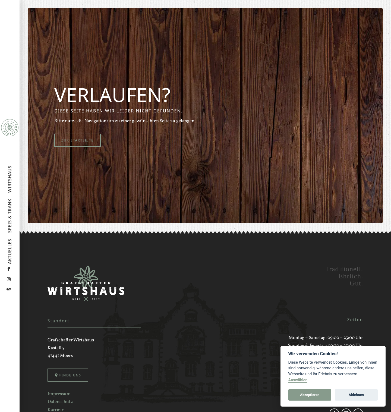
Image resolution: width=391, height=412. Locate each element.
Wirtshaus (10, 179)
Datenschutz (60, 403)
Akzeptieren (309, 395)
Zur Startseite (78, 140)
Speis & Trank (10, 216)
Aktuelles (10, 251)
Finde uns (71, 375)
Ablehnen (356, 395)
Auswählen (298, 380)
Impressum (59, 395)
